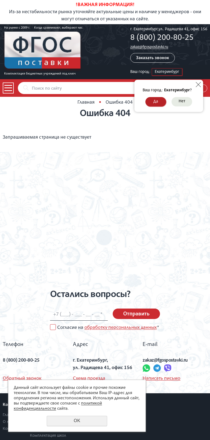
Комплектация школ (48, 436)
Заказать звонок (152, 58)
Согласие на (108, 327)
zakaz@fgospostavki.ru (149, 47)
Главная (86, 102)
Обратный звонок (22, 378)
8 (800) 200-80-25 (162, 38)
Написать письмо (161, 378)
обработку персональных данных (120, 327)
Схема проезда (89, 378)
